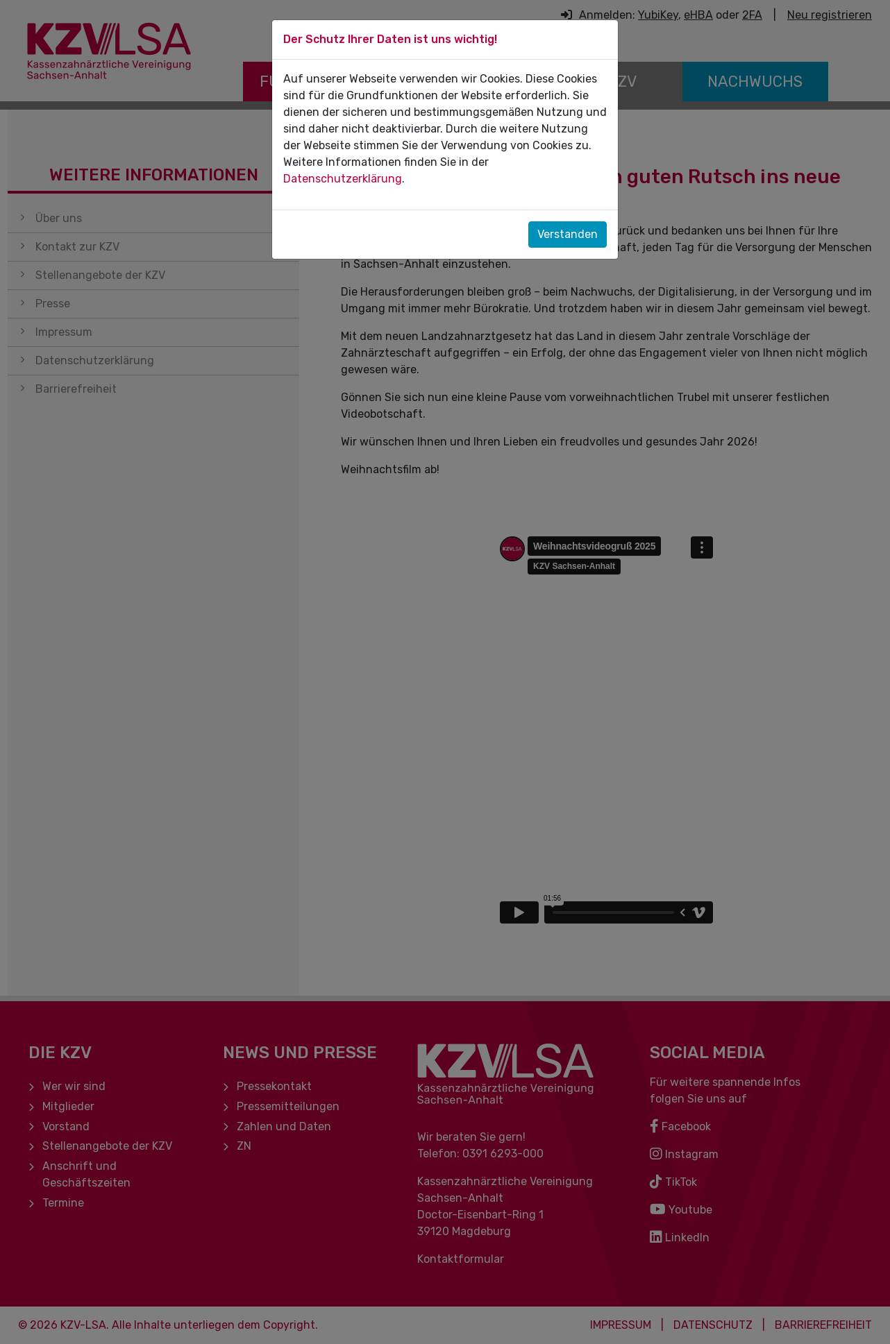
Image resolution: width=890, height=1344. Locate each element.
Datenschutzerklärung (342, 178)
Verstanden (567, 234)
